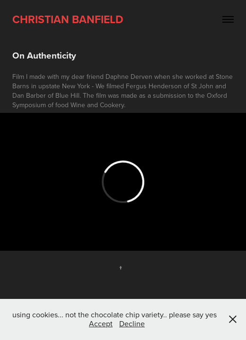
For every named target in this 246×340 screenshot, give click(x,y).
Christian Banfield (67, 19)
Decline (132, 323)
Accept (101, 323)
